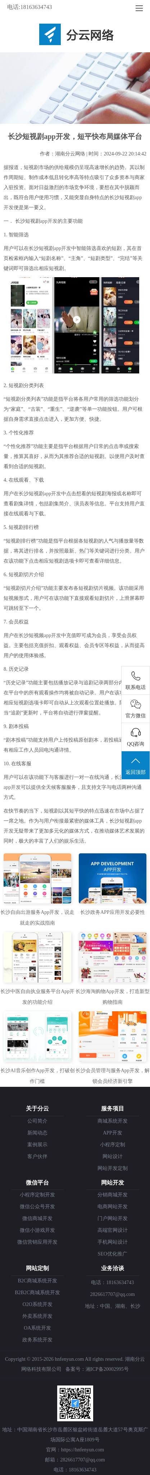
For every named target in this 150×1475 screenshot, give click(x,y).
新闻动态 (37, 1133)
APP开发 (112, 1133)
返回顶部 (136, 765)
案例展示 (37, 1144)
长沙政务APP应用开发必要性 (112, 912)
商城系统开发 (112, 1121)
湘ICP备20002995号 (107, 1369)
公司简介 (37, 1121)
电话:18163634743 (29, 7)
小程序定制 (112, 1144)
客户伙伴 (37, 1156)
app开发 (49, 221)
